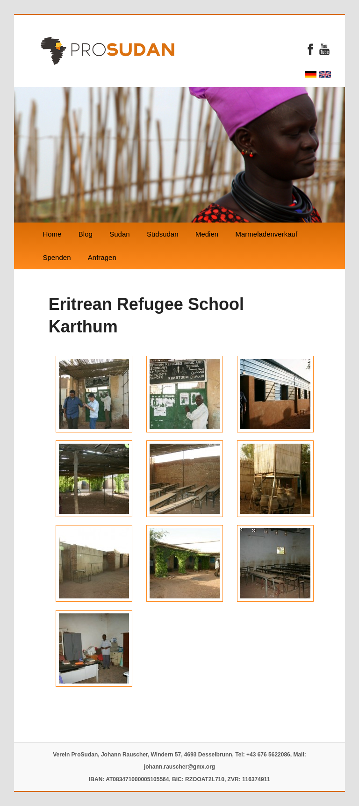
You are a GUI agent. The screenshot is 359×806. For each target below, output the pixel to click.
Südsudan (163, 234)
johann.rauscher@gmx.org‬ (179, 766)
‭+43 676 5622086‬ (268, 754)
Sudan (119, 234)
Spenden (57, 257)
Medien (206, 234)
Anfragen (102, 257)
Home (52, 234)
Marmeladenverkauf (266, 234)
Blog (86, 234)
